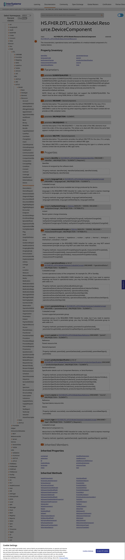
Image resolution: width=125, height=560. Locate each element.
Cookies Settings (88, 553)
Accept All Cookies (102, 553)
